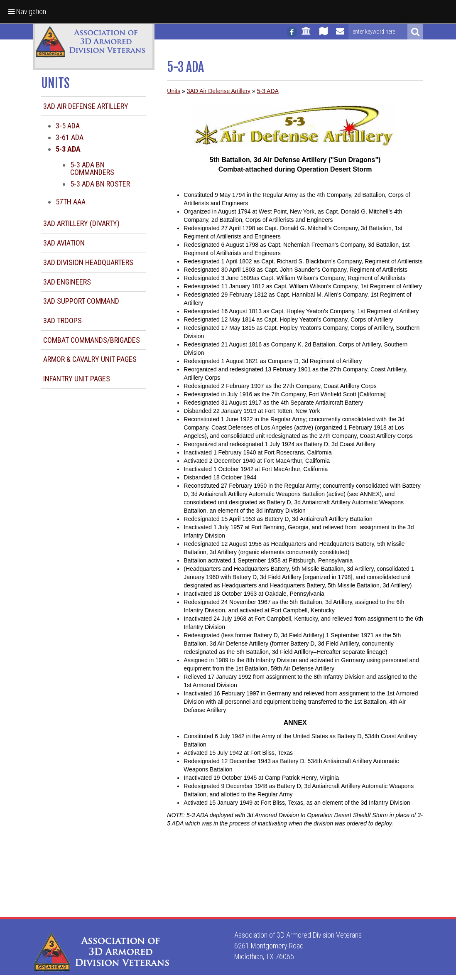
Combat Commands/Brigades (91, 340)
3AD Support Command (81, 301)
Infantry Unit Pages (76, 378)
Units (173, 91)
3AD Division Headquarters (88, 262)
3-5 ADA (68, 125)
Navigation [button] (27, 11)
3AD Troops (62, 320)
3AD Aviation (64, 242)
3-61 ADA (69, 137)
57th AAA (71, 201)
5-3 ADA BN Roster (100, 183)
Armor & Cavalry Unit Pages (90, 359)
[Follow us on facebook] (292, 32)
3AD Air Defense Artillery (85, 106)
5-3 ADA (268, 91)
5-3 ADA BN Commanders (92, 168)
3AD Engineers (67, 282)
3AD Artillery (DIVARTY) (81, 223)
